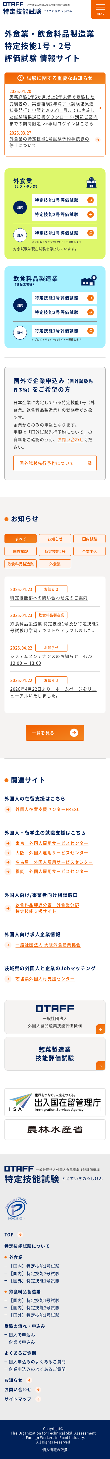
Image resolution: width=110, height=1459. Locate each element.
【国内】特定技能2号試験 (34, 1273)
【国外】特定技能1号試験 (34, 1280)
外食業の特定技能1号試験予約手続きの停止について (49, 142)
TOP (13, 1235)
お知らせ (18, 1380)
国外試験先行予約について (47, 463)
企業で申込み (22, 1341)
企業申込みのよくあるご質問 (37, 1369)
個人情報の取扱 (55, 1449)
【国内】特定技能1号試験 (34, 1265)
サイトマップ (22, 1399)
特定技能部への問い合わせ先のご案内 (49, 598)
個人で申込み (22, 1334)
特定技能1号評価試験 (64, 200)
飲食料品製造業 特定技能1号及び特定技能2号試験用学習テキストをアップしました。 (54, 627)
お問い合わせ (70, 439)
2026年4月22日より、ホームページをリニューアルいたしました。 (53, 692)
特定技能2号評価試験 (64, 214)
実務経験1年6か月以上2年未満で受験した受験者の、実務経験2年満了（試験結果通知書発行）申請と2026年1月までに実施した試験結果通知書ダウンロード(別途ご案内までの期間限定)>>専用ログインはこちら (53, 110)
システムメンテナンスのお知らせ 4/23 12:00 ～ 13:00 (51, 659)
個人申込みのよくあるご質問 (37, 1361)
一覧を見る (43, 733)
